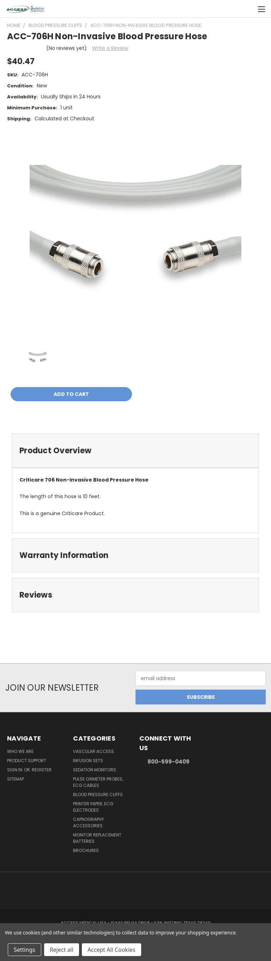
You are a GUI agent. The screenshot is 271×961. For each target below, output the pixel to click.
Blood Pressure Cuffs (98, 795)
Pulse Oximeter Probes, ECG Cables (98, 782)
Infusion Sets (88, 761)
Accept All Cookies (112, 950)
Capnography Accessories (88, 822)
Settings (24, 950)
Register (42, 770)
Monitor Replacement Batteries (97, 838)
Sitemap (15, 779)
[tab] (135, 450)
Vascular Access (93, 751)
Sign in (15, 770)
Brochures (86, 850)
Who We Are (20, 751)
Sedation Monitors (94, 770)
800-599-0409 (168, 761)
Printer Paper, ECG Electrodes (93, 807)
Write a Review (110, 48)
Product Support (26, 761)
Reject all (61, 950)
